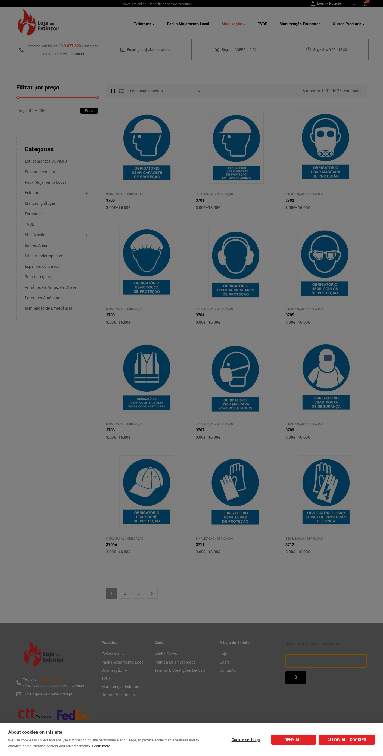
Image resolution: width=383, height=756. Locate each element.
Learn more (101, 746)
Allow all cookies (346, 740)
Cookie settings (246, 740)
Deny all (293, 740)
